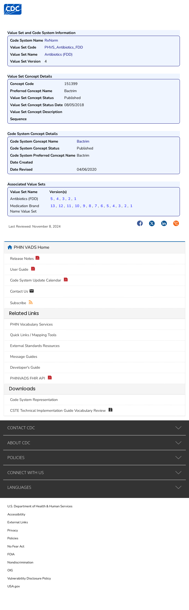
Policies (12, 538)
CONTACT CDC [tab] (21, 427)
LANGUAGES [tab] (19, 487)
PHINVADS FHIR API (31, 378)
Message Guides (23, 356)
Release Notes (25, 259)
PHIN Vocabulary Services (31, 324)
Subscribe (21, 303)
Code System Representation (34, 399)
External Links (17, 522)
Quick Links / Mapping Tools (33, 334)
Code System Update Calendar (39, 280)
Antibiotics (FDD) (59, 54)
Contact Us (22, 291)
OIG (10, 570)
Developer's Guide (25, 367)
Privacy (12, 530)
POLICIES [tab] (15, 457)
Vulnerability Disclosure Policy (29, 578)
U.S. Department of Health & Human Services (39, 506)
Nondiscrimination (20, 562)
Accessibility (16, 514)
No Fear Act (15, 546)
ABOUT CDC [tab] (18, 442)
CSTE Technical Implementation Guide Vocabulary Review (61, 410)
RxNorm (51, 40)
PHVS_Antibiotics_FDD (64, 47)
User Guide (22, 269)
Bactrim (83, 141)
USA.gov (13, 586)
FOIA (11, 554)
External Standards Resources (35, 345)
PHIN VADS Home (31, 247)
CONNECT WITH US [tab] (25, 472)
